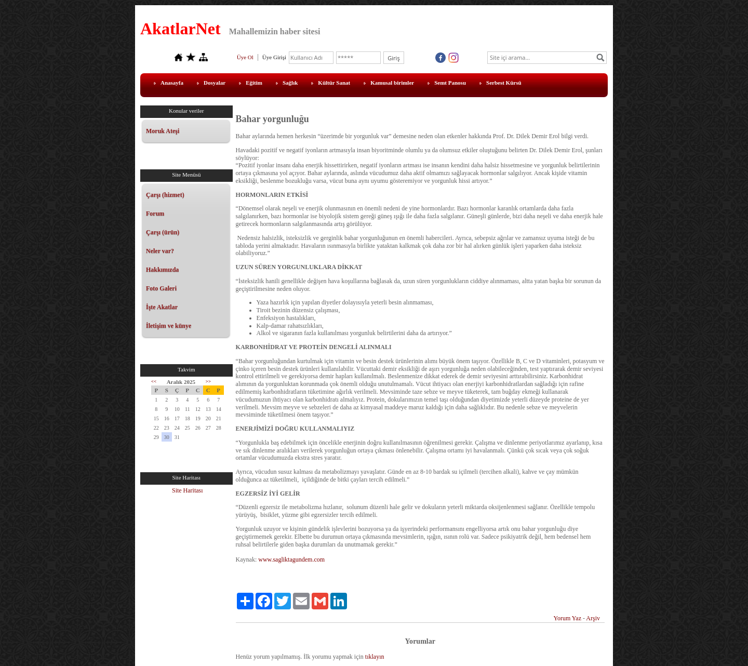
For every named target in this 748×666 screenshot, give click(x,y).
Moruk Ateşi (162, 131)
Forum (155, 213)
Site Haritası (187, 490)
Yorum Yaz (567, 618)
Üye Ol (245, 57)
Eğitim (254, 82)
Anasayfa (172, 82)
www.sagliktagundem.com (291, 559)
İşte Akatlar (162, 307)
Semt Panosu (450, 82)
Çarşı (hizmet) (165, 194)
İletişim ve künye (168, 325)
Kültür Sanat (334, 82)
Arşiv (593, 618)
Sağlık (290, 82)
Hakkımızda (162, 269)
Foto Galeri (161, 288)
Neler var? (160, 251)
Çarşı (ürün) (162, 232)
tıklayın (374, 656)
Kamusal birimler (392, 82)
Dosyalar (214, 82)
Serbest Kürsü (504, 82)
